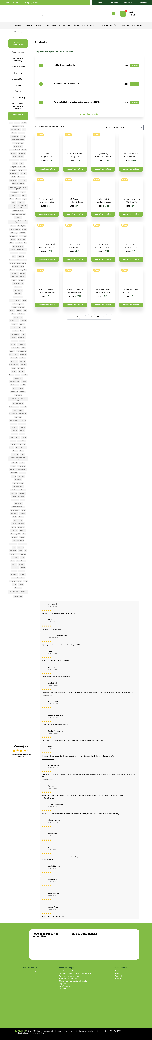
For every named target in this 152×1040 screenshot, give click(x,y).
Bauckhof (22, 153)
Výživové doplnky (104, 25)
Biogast (13, 167)
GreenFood (14, 273)
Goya (22, 266)
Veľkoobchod (142, 2)
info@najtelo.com (30, 3)
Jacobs (21, 324)
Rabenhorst (21, 466)
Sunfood (14, 537)
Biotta (14, 177)
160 (98, 316)
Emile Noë (19, 243)
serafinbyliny (15, 510)
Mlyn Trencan (18, 378)
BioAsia (15, 163)
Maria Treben (14, 354)
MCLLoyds (14, 361)
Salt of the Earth (18, 486)
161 (104, 316)
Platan (15, 451)
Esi (25, 243)
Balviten (13, 153)
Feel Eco (22, 253)
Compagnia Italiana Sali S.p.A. (18, 221)
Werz (13, 578)
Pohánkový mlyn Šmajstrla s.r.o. (18, 458)
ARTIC (24, 150)
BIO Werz (24, 160)
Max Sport (23, 354)
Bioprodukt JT (14, 173)
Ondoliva (14, 434)
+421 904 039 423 (10, 3)
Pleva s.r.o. (15, 454)
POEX (22, 454)
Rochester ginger (18, 483)
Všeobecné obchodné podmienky (73, 971)
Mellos (14, 368)
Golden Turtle (21, 263)
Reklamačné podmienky (69, 976)
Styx (24, 534)
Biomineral (21, 167)
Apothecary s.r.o (18, 143)
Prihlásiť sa (126, 3)
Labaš (22, 341)
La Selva (14, 341)
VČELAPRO (15, 557)
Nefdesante (22, 414)
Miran (11, 375)
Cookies (62, 988)
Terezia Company (18, 540)
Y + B (25, 581)
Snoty (14, 517)
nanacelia (14, 392)
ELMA (11, 243)
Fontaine (21, 256)
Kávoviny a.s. (15, 334)
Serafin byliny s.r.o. (18, 507)
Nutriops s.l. (14, 427)
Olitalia (22, 431)
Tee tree (21, 537)
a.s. (11, 123)
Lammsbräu (21, 344)
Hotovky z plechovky (18, 307)
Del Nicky (14, 233)
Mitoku (17, 375)
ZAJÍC (14, 584)
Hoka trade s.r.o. (15, 300)
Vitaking (21, 564)
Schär (14, 496)
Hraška (12, 310)
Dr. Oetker (23, 236)
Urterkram (22, 554)
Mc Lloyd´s (14, 358)
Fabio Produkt (21, 250)
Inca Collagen (18, 317)
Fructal (12, 263)
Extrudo (12, 250)
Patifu (13, 444)
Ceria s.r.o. (21, 202)
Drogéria (61, 25)
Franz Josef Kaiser (15, 260)
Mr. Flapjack (15, 385)
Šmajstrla (23, 513)
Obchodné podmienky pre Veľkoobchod (76, 973)
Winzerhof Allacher (15, 581)
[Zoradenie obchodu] (124, 127)
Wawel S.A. (13, 574)
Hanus (14, 280)
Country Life (21, 226)
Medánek (24, 365)
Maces (12, 351)
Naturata (24, 407)
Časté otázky (64, 986)
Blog (117, 973)
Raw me (22, 473)
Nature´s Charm (18, 410)
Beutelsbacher (14, 160)
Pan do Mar (21, 441)
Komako (13, 337)
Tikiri (13, 547)
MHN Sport (21, 368)
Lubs (23, 348)
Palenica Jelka (14, 437)
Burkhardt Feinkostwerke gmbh (18, 188)
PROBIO (22, 463)
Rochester (18, 480)
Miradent (21, 371)
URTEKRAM (13, 554)
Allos (24, 129)
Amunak (21, 133)
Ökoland (22, 427)
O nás (117, 971)
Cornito (13, 226)
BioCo (21, 163)
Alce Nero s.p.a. (15, 129)
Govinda (15, 266)
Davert (24, 229)
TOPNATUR (13, 551)
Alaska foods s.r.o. (18, 126)
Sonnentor (21, 527)
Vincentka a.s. (21, 561)
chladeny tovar (18, 211)
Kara (21, 331)
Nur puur (14, 424)
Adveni (17, 123)
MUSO (23, 385)
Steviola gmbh (15, 534)
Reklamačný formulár (68, 978)
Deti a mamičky (49, 25)
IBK (25, 310)
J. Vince (23, 321)
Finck (14, 256)
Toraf (20, 551)
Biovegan (21, 177)
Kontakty (119, 978)
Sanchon (14, 493)
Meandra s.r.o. (13, 365)
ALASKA (23, 123)
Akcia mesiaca (14, 25)
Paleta (13, 441)
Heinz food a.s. (18, 297)
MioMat (14, 371)
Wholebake (20, 578)
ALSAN (14, 133)
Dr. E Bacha (13, 236)
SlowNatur (14, 513)
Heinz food (18, 294)
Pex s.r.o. (23, 447)
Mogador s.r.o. (14, 381)
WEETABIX (23, 574)
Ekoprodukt (21, 239)
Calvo (12, 199)
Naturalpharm (14, 407)
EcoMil (13, 239)
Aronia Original (15, 150)
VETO (12, 561)
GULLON (22, 273)
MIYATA (24, 375)
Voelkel (14, 571)
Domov (98, 2)
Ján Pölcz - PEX (15, 327)
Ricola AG (21, 476)
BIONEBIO (13, 170)
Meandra (22, 361)
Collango (18, 217)
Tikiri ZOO (21, 547)
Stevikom (22, 530)
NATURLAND (13, 414)
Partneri (118, 976)
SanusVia (22, 493)
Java (24, 327)
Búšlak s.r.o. (14, 192)
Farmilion (14, 253)
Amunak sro (14, 136)
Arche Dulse (18, 146)
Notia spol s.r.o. (15, 420)
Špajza (92, 25)
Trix (25, 551)
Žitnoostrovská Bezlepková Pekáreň (18, 592)
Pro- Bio (14, 463)
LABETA (13, 344)
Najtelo (20, 388)
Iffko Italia (21, 314)
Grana (12, 270)
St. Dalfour (14, 530)
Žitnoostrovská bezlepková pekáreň (129, 25)
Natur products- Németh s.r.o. (18, 399)
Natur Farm (18, 395)
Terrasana (13, 544)
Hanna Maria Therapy (18, 277)
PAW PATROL (21, 444)
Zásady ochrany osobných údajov (73, 981)
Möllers (24, 381)
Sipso (23, 510)
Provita (13, 466)
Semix (22, 500)
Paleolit (24, 437)
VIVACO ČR (14, 568)
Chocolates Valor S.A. (18, 214)
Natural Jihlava (18, 403)
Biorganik (23, 173)
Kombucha (21, 337)
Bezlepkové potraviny (32, 25)
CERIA (13, 202)
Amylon (23, 136)
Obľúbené (112, 2)
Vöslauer (21, 571)
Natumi (22, 392)
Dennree (22, 233)
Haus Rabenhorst (18, 283)
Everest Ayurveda (18, 246)
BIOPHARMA (22, 170)
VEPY (22, 557)
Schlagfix (21, 496)
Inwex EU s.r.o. (14, 321)
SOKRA (21, 517)
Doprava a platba (66, 983)
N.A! (14, 388)
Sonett (14, 527)
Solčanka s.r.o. (18, 520)
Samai (23, 490)
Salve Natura (15, 490)
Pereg (11, 447)
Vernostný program (31, 971)
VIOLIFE (14, 564)
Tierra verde (22, 544)
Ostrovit (22, 434)
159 (92, 316)
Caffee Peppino (15, 195)
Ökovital (14, 431)
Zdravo (21, 584)
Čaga (24, 195)
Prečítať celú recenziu (48, 695)
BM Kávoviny (23, 180)
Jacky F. (14, 324)
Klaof (23, 334)
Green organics (21, 270)
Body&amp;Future (18, 184)
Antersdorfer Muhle (18, 140)
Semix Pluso (18, 503)
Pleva (21, 451)
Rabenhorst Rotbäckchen (18, 469)
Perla (17, 447)
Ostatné (84, 25)
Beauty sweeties (18, 157)
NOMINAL (18, 417)
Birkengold (13, 180)
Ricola (14, 476)
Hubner (19, 310)
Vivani (23, 568)
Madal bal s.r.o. (21, 351)
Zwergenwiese (18, 596)
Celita (18, 199)
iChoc (14, 314)
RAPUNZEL (14, 473)
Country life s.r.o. (15, 229)
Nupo (24, 420)
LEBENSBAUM (15, 348)
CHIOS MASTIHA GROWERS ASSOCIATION (18, 206)
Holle (24, 300)
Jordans (15, 331)
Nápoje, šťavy (73, 25)
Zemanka (18, 588)
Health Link (18, 287)
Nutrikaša (22, 424)
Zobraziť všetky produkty (89, 114)
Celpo (24, 199)
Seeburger (15, 500)
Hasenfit (21, 280)
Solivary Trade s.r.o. (18, 524)
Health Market (18, 290)
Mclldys (22, 358)
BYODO (23, 192)
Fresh (25, 260)
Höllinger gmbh (18, 304)
